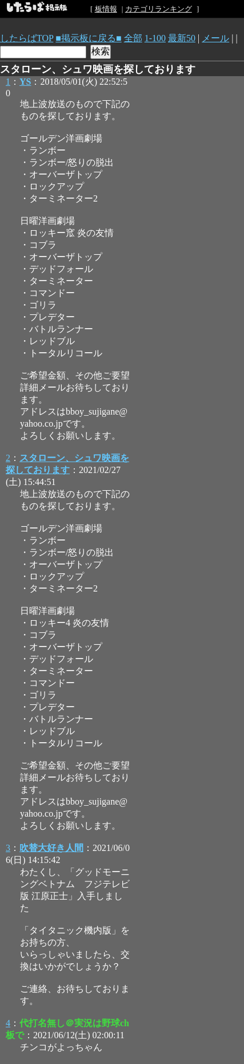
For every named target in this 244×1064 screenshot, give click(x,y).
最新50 (181, 38)
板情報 (106, 9)
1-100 (155, 38)
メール (215, 38)
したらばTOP (26, 38)
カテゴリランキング (158, 9)
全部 (133, 38)
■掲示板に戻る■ (88, 38)
